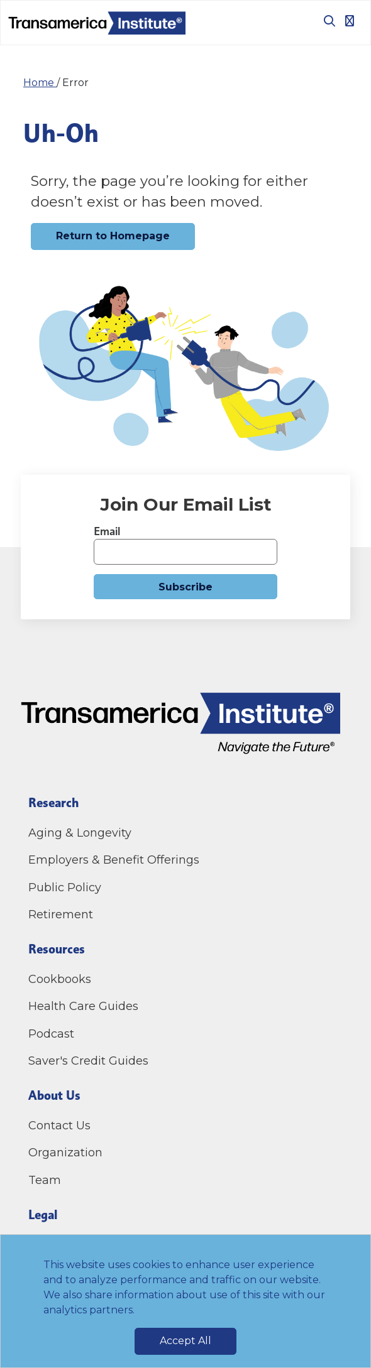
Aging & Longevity (79, 833)
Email (107, 531)
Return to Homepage (113, 236)
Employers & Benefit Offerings (113, 860)
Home (40, 83)
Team (44, 1180)
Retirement (60, 914)
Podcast (51, 1034)
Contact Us (61, 1125)
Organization (65, 1152)
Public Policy (64, 887)
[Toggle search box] (324, 20)
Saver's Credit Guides (88, 1061)
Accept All (185, 1341)
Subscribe (185, 587)
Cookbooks (59, 979)
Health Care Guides (83, 1006)
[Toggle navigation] (349, 20)
